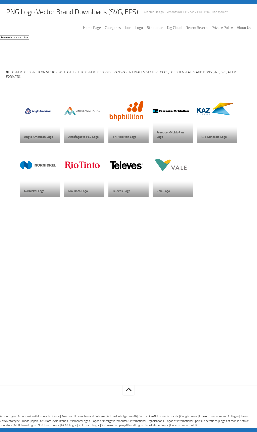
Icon (128, 28)
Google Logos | (189, 416)
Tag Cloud (174, 28)
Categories (113, 28)
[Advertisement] (128, 54)
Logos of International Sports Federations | (192, 421)
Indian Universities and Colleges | (220, 416)
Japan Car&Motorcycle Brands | (50, 421)
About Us (244, 28)
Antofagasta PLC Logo (83, 137)
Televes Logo (121, 191)
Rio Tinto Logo (78, 191)
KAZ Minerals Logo (214, 137)
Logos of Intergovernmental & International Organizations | (129, 421)
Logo (139, 28)
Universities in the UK (183, 425)
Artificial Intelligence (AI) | (123, 416)
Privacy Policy (222, 28)
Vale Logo (163, 191)
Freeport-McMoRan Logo (170, 134)
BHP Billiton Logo (124, 137)
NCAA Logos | (70, 425)
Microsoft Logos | (81, 421)
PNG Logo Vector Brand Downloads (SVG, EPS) (73, 12)
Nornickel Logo (34, 191)
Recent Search (197, 28)
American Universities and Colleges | (84, 416)
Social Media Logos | (157, 425)
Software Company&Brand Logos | (123, 425)
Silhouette (155, 28)
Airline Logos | (9, 416)
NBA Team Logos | (49, 425)
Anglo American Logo (38, 137)
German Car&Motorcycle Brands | (159, 416)
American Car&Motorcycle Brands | (39, 416)
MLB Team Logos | (26, 425)
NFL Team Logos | (90, 425)
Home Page (92, 28)
